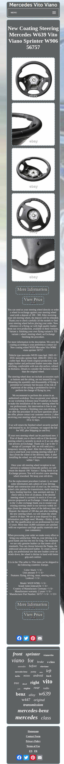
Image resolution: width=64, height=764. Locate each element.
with (18, 689)
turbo (17, 676)
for (31, 660)
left (48, 671)
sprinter (33, 654)
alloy (32, 695)
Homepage (33, 731)
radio (46, 688)
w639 (45, 694)
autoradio (22, 666)
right (34, 682)
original (39, 700)
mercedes (26, 717)
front (17, 653)
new (41, 672)
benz (20, 694)
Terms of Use (33, 746)
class (46, 717)
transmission (33, 705)
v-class (51, 662)
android (38, 675)
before (33, 666)
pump (33, 671)
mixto (26, 675)
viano (18, 660)
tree (16, 683)
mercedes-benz (33, 710)
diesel (24, 684)
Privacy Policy (33, 741)
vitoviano (44, 666)
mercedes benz (21, 672)
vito (47, 681)
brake (40, 661)
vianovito (49, 655)
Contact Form (33, 736)
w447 (26, 699)
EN (30, 751)
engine (27, 688)
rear (37, 688)
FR (35, 751)
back (48, 676)
